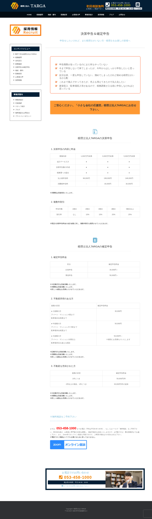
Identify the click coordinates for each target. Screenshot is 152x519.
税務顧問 (40, 15)
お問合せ (122, 15)
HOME (29, 15)
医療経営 (64, 15)
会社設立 (18, 61)
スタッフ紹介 (20, 106)
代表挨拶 (18, 103)
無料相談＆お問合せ (22, 113)
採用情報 (101, 15)
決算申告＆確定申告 (22, 67)
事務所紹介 (89, 15)
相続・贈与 (52, 15)
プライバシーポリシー (23, 116)
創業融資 (18, 64)
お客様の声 (76, 15)
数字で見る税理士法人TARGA (26, 54)
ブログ (111, 15)
